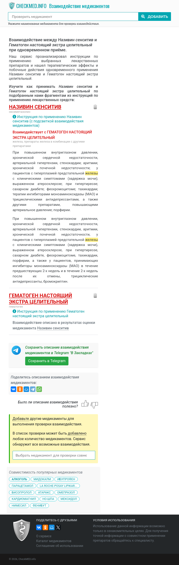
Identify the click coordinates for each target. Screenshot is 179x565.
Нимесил (19, 505)
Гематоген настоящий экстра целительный (40, 298)
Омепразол (66, 492)
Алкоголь (19, 479)
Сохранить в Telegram (46, 361)
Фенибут (39, 505)
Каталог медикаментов (53, 541)
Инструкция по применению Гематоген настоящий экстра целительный (48, 313)
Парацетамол (22, 486)
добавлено (77, 433)
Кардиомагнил (24, 499)
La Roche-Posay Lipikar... (58, 486)
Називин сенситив (35, 107)
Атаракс (44, 492)
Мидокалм (42, 479)
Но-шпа (48, 499)
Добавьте (21, 418)
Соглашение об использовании (59, 546)
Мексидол (69, 499)
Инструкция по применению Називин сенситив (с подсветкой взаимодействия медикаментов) (48, 121)
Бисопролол (22, 492)
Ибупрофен (66, 479)
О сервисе (44, 536)
